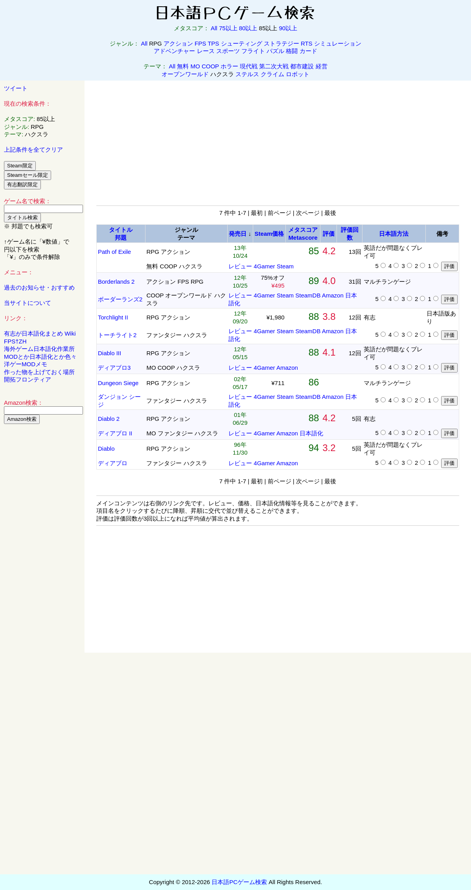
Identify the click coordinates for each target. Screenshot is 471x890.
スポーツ (228, 51)
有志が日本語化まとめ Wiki (40, 333)
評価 (329, 233)
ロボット (297, 74)
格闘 (292, 51)
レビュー (240, 266)
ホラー (229, 66)
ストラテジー (281, 43)
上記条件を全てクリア (33, 149)
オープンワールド (185, 74)
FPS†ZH (15, 341)
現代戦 (249, 66)
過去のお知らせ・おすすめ (39, 287)
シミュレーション (337, 43)
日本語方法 (393, 233)
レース (206, 51)
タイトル (120, 229)
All (214, 28)
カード (308, 51)
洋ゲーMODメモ (25, 364)
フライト (253, 51)
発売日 (238, 233)
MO (195, 66)
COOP (210, 66)
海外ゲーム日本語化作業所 (39, 348)
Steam (285, 266)
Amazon (333, 295)
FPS (200, 43)
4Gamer (264, 266)
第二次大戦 (274, 66)
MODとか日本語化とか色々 (40, 356)
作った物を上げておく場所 (39, 372)
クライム (272, 74)
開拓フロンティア (27, 379)
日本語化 (311, 433)
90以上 (288, 28)
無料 (183, 66)
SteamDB (307, 295)
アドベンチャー (174, 51)
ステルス (247, 74)
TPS (213, 43)
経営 (321, 66)
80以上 (248, 28)
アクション (178, 43)
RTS (307, 43)
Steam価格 (269, 233)
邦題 (121, 237)
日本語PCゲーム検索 (239, 882)
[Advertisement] (42, 550)
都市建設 (302, 66)
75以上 (228, 28)
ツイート (16, 88)
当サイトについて (27, 302)
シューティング (241, 43)
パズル (275, 51)
